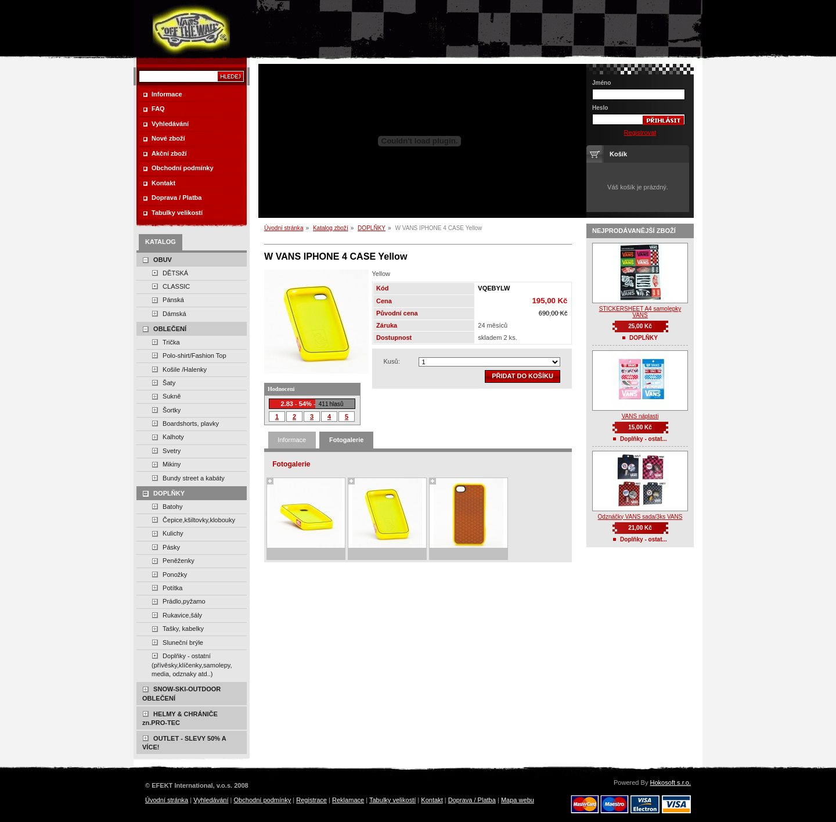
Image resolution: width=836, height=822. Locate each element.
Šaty (169, 382)
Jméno (601, 83)
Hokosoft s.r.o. (670, 782)
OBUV (162, 259)
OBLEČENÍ (169, 328)
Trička (171, 342)
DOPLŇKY (371, 228)
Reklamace (348, 799)
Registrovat (640, 132)
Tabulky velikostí (392, 799)
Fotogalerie (346, 439)
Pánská (173, 299)
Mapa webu (517, 799)
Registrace (311, 799)
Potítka (172, 587)
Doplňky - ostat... (643, 439)
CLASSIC (176, 286)
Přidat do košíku (522, 375)
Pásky (171, 547)
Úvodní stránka (283, 228)
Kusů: (392, 361)
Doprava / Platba (472, 799)
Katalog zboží (330, 228)
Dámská (174, 313)
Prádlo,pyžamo (184, 601)
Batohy (172, 506)
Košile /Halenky (185, 369)
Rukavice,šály (182, 615)
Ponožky (175, 574)
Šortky (172, 410)
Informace (292, 439)
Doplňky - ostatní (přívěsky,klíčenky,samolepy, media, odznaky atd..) (192, 664)
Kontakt (431, 799)
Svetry (172, 450)
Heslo (600, 108)
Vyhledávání (210, 799)
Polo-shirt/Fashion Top (194, 355)
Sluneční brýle (183, 642)
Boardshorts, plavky (191, 423)
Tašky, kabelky (183, 628)
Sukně (172, 396)
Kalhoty (173, 436)
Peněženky (178, 560)
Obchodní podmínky (262, 799)
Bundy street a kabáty (194, 478)
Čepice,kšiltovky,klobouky (199, 519)
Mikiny (172, 464)
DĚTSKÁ (175, 273)
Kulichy (173, 533)
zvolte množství (489, 362)
